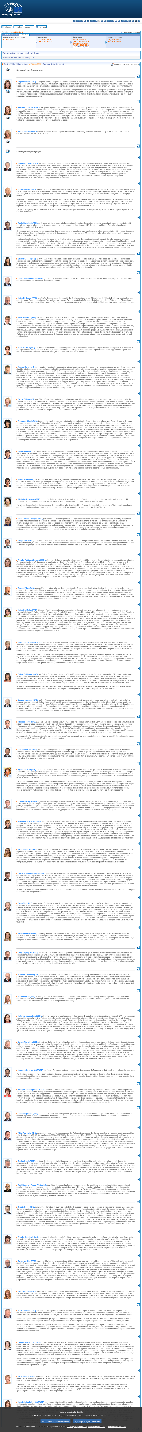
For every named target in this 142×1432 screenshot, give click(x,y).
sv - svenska (139, 21)
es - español (77, 21)
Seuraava (28, 27)
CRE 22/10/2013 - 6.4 (81, 41)
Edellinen (19, 27)
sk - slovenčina (130, 21)
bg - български (74, 21)
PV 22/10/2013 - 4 (44, 40)
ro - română (127, 21)
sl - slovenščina (133, 21)
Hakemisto (8, 27)
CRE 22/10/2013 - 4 (45, 41)
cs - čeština (79, 21)
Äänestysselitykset (80, 43)
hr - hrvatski (102, 21)
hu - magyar (113, 21)
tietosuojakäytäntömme (77, 1426)
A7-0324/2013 (8, 40)
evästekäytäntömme (96, 1426)
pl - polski (122, 21)
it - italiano (105, 21)
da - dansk (82, 21)
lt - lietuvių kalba (110, 21)
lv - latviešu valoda (108, 21)
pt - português (124, 21)
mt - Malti (116, 21)
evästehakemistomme (117, 1426)
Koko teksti (42, 27)
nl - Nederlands (119, 21)
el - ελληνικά (91, 21)
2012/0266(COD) (17, 32)
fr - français (96, 21)
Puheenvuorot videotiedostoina (126, 64)
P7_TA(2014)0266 (114, 41)
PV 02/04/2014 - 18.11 (81, 45)
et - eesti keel (88, 21)
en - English (93, 21)
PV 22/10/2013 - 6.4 (80, 40)
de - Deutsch (85, 21)
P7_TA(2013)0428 (114, 40)
